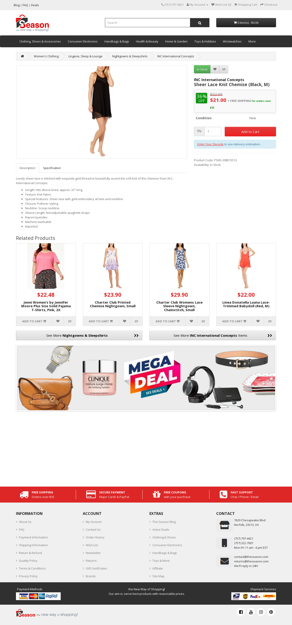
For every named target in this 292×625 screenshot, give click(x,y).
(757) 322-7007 (243, 543)
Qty (199, 130)
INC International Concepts (175, 56)
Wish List (92, 545)
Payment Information (33, 537)
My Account (94, 522)
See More (92, 335)
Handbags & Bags (116, 41)
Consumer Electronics (83, 41)
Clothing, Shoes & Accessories (40, 41)
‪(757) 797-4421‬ (243, 538)
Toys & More (161, 561)
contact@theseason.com (251, 557)
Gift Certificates (96, 568)
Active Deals (160, 529)
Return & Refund (30, 553)
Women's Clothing (46, 56)
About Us (25, 522)
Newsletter (93, 553)
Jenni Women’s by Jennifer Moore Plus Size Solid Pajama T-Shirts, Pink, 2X (46, 306)
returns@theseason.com (251, 561)
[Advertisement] (146, 448)
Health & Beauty (147, 41)
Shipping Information (33, 545)
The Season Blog (164, 522)
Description (27, 168)
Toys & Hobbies (205, 41)
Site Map (158, 576)
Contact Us (93, 529)
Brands (91, 576)
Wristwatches (232, 41)
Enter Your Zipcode (210, 144)
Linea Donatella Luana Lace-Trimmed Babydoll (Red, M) (246, 304)
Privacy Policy (28, 576)
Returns (91, 561)
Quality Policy (28, 561)
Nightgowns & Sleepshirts (130, 56)
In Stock (202, 69)
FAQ (21, 529)
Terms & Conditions (32, 568)
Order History (95, 537)
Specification (52, 168)
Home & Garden (176, 41)
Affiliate (157, 568)
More (252, 41)
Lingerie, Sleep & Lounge (85, 56)
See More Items (223, 335)
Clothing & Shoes (164, 537)
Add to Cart (250, 131)
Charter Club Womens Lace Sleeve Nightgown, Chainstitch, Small (179, 306)
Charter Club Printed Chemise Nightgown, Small (113, 304)
